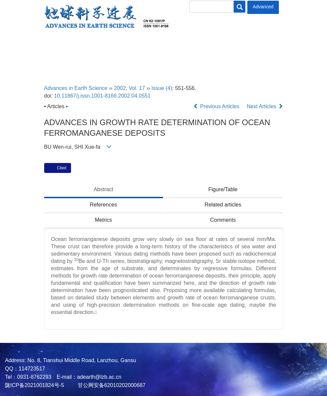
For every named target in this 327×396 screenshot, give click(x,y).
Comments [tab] (223, 220)
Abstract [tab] (103, 189)
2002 (120, 88)
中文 (56, 62)
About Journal (55, 44)
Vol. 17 (137, 88)
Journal (153, 44)
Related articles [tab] (222, 204)
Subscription (282, 44)
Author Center (196, 44)
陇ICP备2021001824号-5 (34, 385)
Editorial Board (108, 44)
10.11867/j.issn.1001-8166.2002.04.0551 (102, 96)
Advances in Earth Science (76, 88)
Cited (61, 168)
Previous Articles (217, 106)
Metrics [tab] (103, 220)
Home (14, 44)
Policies (240, 44)
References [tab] (103, 204)
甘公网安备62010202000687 (110, 385)
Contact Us (22, 62)
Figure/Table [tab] (222, 189)
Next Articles (265, 106)
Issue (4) (161, 88)
